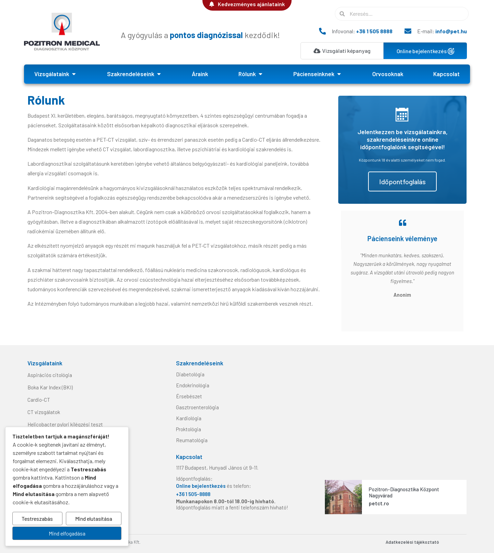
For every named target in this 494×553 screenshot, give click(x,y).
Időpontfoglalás (402, 181)
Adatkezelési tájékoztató (412, 542)
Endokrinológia (192, 385)
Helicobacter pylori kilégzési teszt (65, 424)
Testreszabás (37, 518)
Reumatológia (192, 440)
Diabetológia (190, 374)
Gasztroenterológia (197, 407)
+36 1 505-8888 (193, 494)
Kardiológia (188, 418)
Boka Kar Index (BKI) (50, 387)
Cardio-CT (38, 400)
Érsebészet (189, 396)
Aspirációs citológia (49, 375)
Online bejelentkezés (201, 486)
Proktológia (188, 429)
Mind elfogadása (67, 533)
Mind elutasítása (93, 518)
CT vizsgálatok (43, 412)
